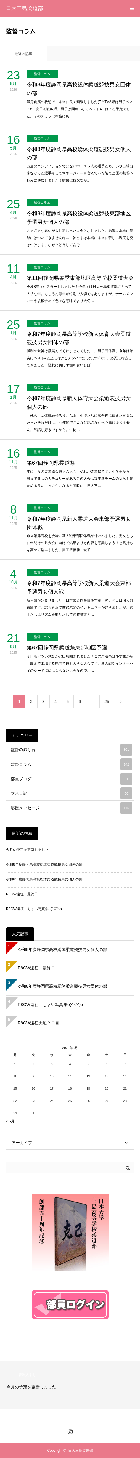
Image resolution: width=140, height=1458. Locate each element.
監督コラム (42, 74)
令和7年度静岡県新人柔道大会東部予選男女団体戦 (79, 523)
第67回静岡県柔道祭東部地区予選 (67, 648)
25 (106, 701)
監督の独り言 (71, 750)
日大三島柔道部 (24, 8)
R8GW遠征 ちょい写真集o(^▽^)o (34, 909)
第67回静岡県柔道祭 (51, 463)
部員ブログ (71, 779)
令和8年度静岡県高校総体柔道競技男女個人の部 (79, 153)
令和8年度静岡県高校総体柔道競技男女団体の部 (79, 89)
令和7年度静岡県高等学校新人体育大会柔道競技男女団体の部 (79, 338)
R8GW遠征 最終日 (22, 894)
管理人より (27, 1375)
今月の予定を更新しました (27, 850)
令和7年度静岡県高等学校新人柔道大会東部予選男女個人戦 (79, 587)
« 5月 (10, 1121)
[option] (70, 1385)
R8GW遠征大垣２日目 (38, 1023)
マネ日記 (71, 793)
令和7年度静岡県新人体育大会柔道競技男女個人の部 (79, 402)
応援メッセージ (71, 808)
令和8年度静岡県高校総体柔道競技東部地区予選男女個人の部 (79, 218)
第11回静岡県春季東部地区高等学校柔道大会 (80, 278)
